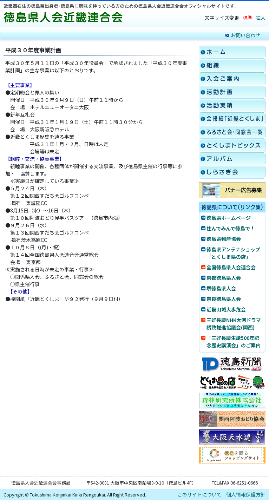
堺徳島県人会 (221, 288)
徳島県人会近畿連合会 (65, 17)
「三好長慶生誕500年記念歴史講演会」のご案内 (233, 341)
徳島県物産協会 (223, 238)
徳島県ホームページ (228, 217)
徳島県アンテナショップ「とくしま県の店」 (233, 253)
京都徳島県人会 (223, 277)
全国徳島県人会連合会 (231, 267)
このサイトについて (199, 494)
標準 (247, 17)
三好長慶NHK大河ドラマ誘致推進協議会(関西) (233, 323)
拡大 (260, 17)
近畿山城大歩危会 (226, 309)
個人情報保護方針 (245, 494)
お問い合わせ (245, 35)
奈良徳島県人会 (223, 298)
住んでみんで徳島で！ (230, 228)
